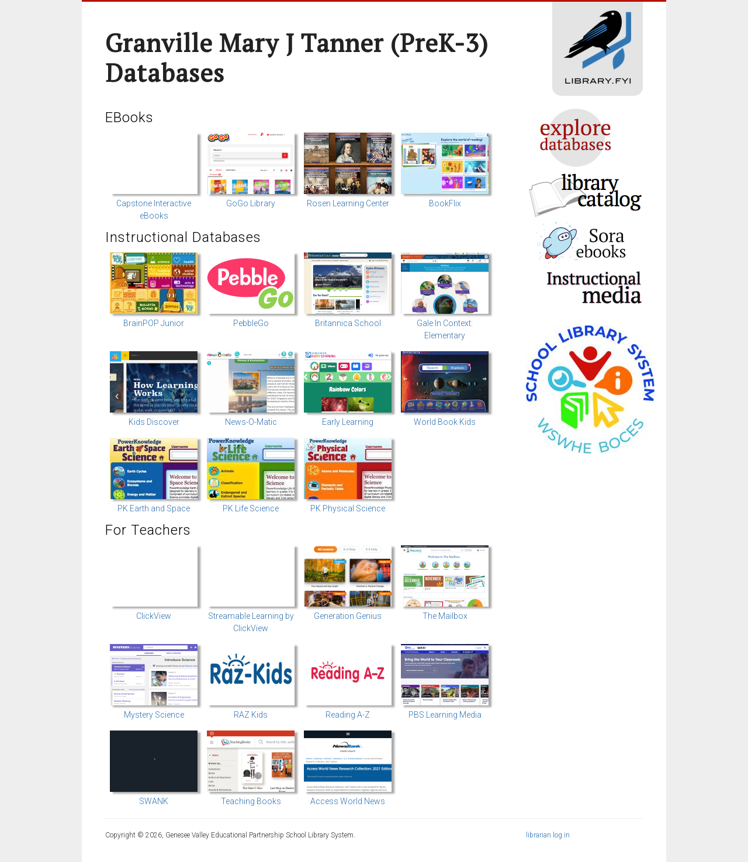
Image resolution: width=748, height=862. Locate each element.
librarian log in (548, 835)
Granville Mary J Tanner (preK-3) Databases (297, 57)
